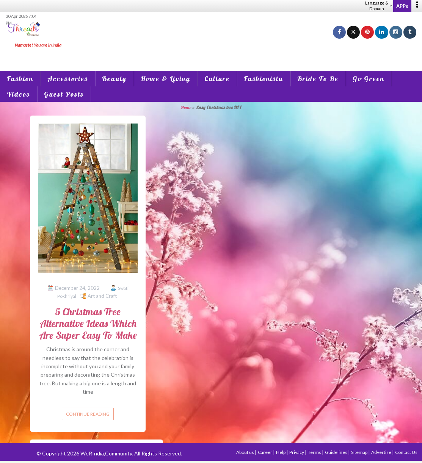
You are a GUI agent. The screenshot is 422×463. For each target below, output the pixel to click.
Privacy (297, 452)
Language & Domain (378, 5)
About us (245, 452)
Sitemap (359, 452)
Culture (217, 78)
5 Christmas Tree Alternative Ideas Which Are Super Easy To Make (88, 323)
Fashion (20, 78)
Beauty (114, 78)
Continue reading (88, 414)
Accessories (67, 78)
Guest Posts (64, 94)
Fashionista (263, 78)
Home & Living (165, 78)
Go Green (368, 78)
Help (281, 452)
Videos (18, 94)
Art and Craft (102, 296)
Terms (315, 452)
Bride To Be (318, 78)
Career (265, 452)
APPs (402, 6)
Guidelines (336, 452)
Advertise (381, 452)
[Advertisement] (211, 53)
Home (186, 107)
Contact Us (406, 452)
